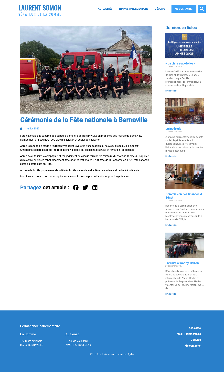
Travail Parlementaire (133, 8)
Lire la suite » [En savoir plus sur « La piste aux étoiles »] (171, 91)
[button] (202, 9)
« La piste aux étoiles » (180, 63)
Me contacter (184, 8)
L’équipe (160, 8)
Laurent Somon (40, 7)
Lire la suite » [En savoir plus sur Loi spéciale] (171, 156)
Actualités (105, 8)
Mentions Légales (126, 354)
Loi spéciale (173, 128)
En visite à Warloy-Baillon (182, 263)
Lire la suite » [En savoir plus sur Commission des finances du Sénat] (171, 225)
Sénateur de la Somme (40, 14)
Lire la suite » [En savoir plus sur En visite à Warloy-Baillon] (171, 294)
